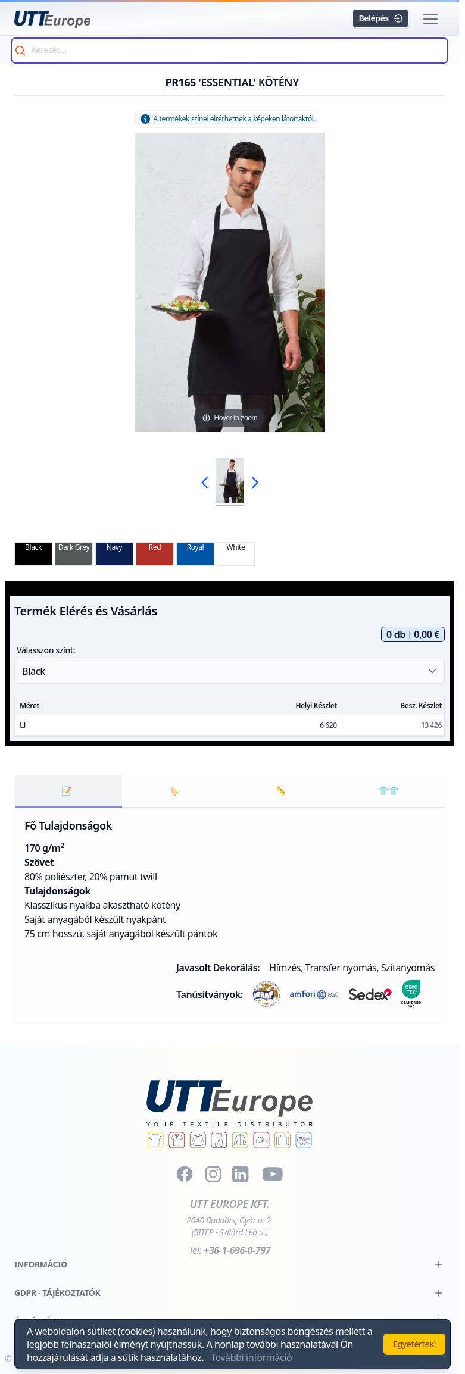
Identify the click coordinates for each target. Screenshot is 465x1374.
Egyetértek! (414, 1344)
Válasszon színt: (46, 650)
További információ (251, 1357)
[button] (430, 19)
